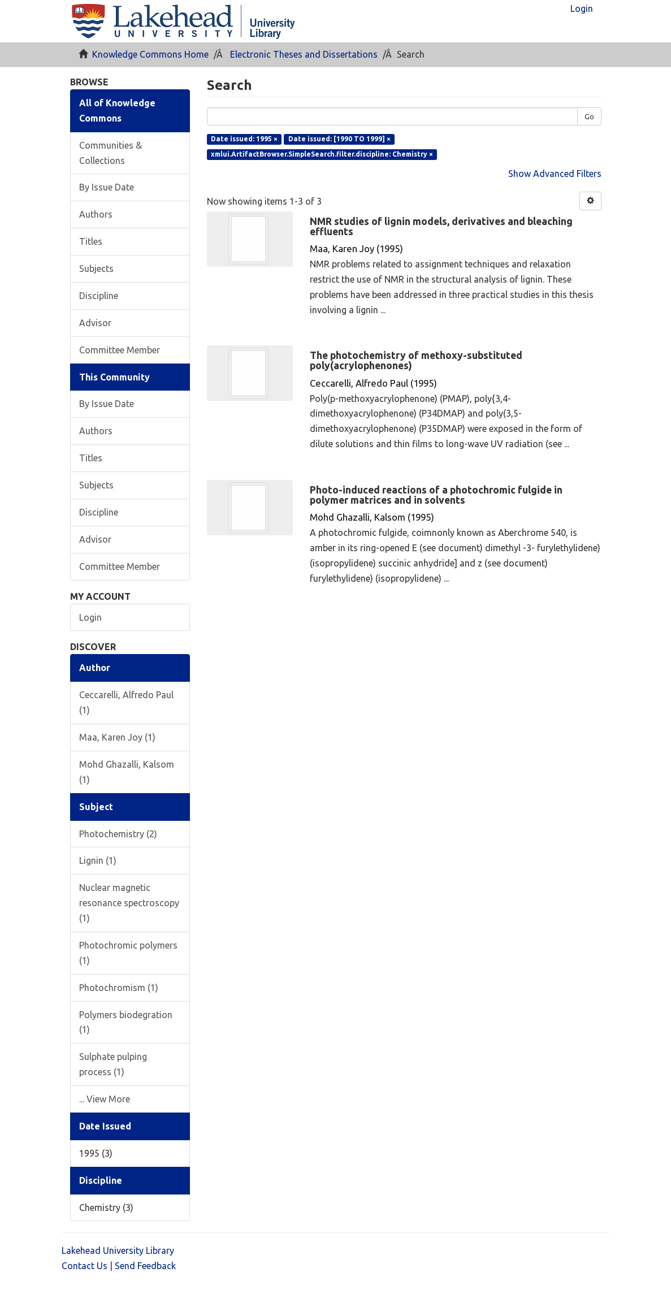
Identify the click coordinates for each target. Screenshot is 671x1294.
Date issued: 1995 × (244, 138)
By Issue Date (106, 187)
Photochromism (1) (118, 988)
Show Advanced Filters (554, 173)
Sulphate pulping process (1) (113, 1064)
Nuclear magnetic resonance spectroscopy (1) (129, 902)
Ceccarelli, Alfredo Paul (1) (126, 702)
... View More (104, 1099)
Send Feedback (145, 1266)
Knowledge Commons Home (150, 54)
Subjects (96, 268)
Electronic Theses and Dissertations (304, 54)
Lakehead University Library (118, 1250)
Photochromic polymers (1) (128, 953)
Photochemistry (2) (118, 834)
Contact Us (84, 1266)
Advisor (95, 323)
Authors (95, 214)
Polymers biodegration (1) (125, 1022)
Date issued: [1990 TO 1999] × (339, 138)
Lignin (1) (97, 860)
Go (589, 116)
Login (90, 617)
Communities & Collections (110, 153)
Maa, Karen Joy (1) (117, 737)
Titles (90, 241)
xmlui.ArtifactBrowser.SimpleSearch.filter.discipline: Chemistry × (322, 154)
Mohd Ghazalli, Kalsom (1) (126, 772)
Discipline (98, 296)
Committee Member (119, 350)
